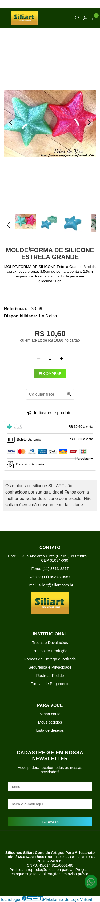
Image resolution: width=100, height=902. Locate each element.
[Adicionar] (61, 358)
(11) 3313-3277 (55, 569)
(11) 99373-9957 (56, 577)
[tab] (50, 427)
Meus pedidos (50, 722)
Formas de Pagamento (49, 684)
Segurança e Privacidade (50, 667)
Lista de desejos (50, 730)
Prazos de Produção (50, 651)
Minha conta (49, 714)
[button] (11, 123)
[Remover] (38, 358)
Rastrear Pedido (50, 675)
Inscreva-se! (49, 822)
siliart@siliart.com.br (56, 585)
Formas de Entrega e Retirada (50, 659)
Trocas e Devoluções (50, 642)
